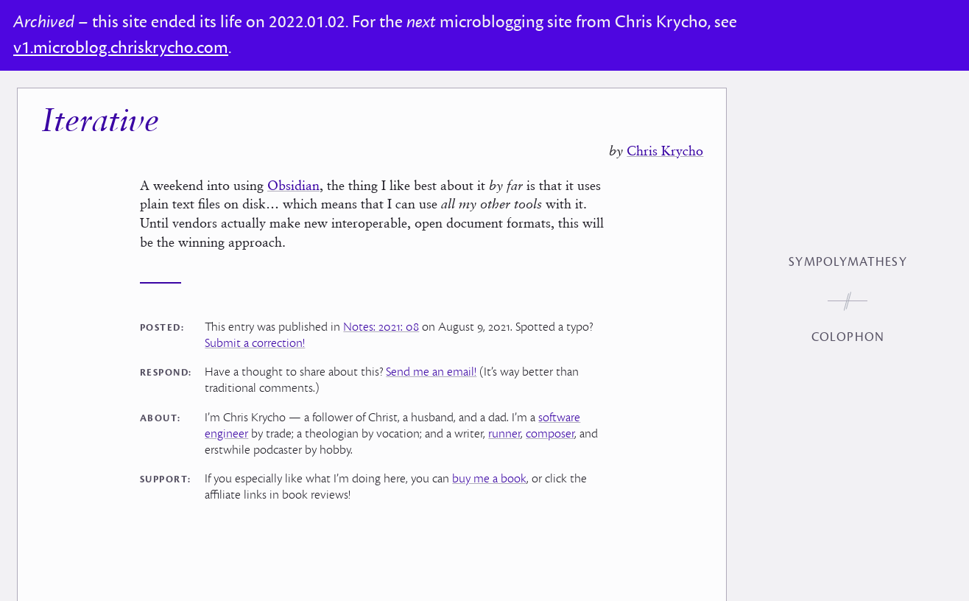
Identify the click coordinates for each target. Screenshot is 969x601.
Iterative (100, 122)
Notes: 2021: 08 (381, 327)
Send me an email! (431, 372)
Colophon (847, 337)
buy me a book (489, 479)
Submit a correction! (255, 343)
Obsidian (293, 185)
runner (504, 434)
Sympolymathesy (847, 262)
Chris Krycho (665, 150)
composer (550, 434)
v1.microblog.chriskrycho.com (120, 48)
